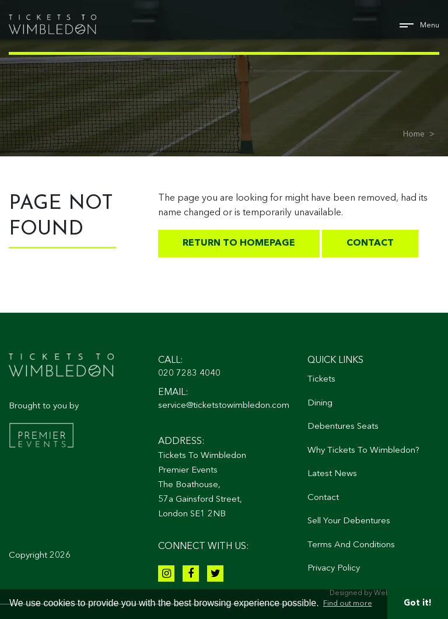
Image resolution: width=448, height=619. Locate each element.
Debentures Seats (343, 426)
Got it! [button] (418, 603)
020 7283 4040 (189, 373)
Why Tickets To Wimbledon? (363, 450)
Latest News (332, 474)
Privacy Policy (333, 568)
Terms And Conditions (351, 545)
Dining (319, 403)
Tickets (321, 379)
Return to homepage (239, 243)
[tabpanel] (224, 78)
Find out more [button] (347, 603)
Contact (370, 243)
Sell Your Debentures (348, 521)
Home (414, 134)
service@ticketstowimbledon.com (223, 405)
